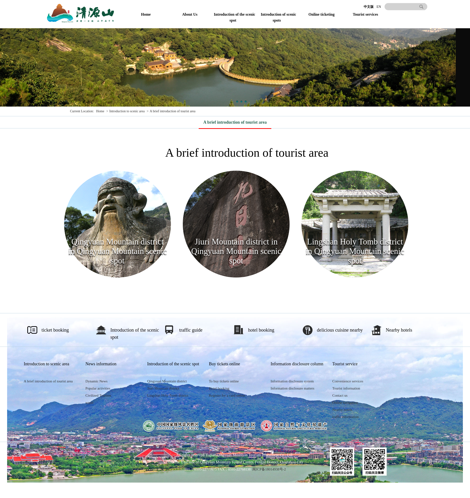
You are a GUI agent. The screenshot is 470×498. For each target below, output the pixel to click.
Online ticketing (322, 14)
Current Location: (82, 111)
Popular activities (97, 388)
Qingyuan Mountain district (167, 381)
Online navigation (345, 402)
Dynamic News (96, 381)
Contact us (340, 395)
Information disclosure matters (292, 388)
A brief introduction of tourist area (172, 111)
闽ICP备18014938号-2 (269, 469)
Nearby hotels (399, 330)
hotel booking (261, 330)
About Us (189, 14)
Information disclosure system (292, 381)
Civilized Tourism (98, 395)
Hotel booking (219, 388)
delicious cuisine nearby (340, 330)
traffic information (345, 417)
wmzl (89, 402)
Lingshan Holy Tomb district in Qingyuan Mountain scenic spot (355, 251)
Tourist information (346, 388)
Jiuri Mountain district (163, 388)
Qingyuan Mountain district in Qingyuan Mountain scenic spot (117, 251)
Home (146, 14)
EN (378, 7)
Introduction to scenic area (127, 111)
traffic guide (190, 330)
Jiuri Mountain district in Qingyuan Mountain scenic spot (236, 251)
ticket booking (55, 330)
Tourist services (365, 14)
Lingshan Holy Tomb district (167, 395)
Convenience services (347, 381)
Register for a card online (227, 395)
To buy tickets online (224, 381)
